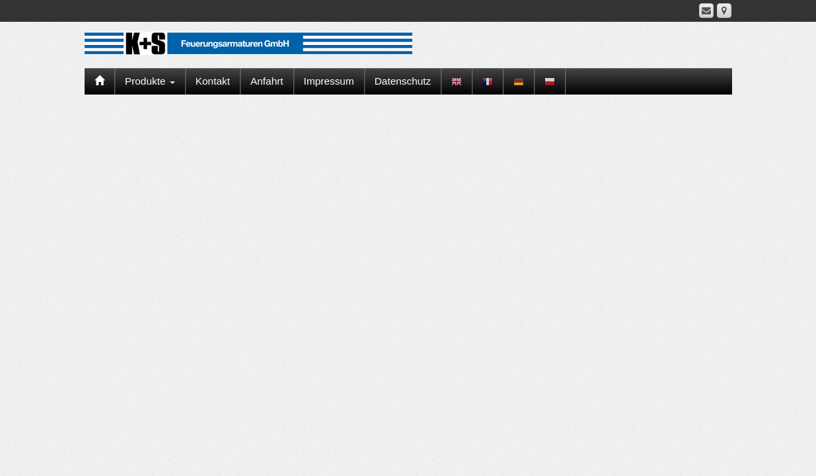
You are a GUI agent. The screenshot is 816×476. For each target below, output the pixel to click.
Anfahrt (266, 81)
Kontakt (213, 81)
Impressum (329, 81)
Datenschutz (403, 81)
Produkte (150, 81)
